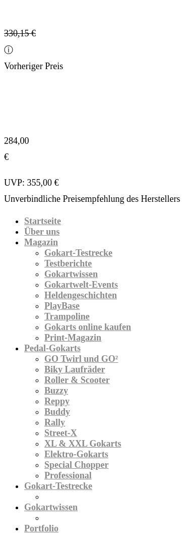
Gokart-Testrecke (78, 253)
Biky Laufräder (74, 369)
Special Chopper (76, 465)
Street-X (60, 433)
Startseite (42, 221)
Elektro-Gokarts (76, 454)
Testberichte (68, 263)
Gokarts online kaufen (87, 327)
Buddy (57, 412)
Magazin (41, 242)
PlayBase (62, 306)
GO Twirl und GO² (81, 359)
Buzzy (56, 391)
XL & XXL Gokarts (82, 444)
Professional (68, 475)
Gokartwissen (71, 274)
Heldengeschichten (80, 295)
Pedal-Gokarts (52, 348)
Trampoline (67, 316)
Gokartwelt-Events (81, 285)
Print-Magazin (72, 338)
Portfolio (41, 528)
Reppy (57, 401)
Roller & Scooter (77, 380)
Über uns (41, 232)
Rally (54, 422)
